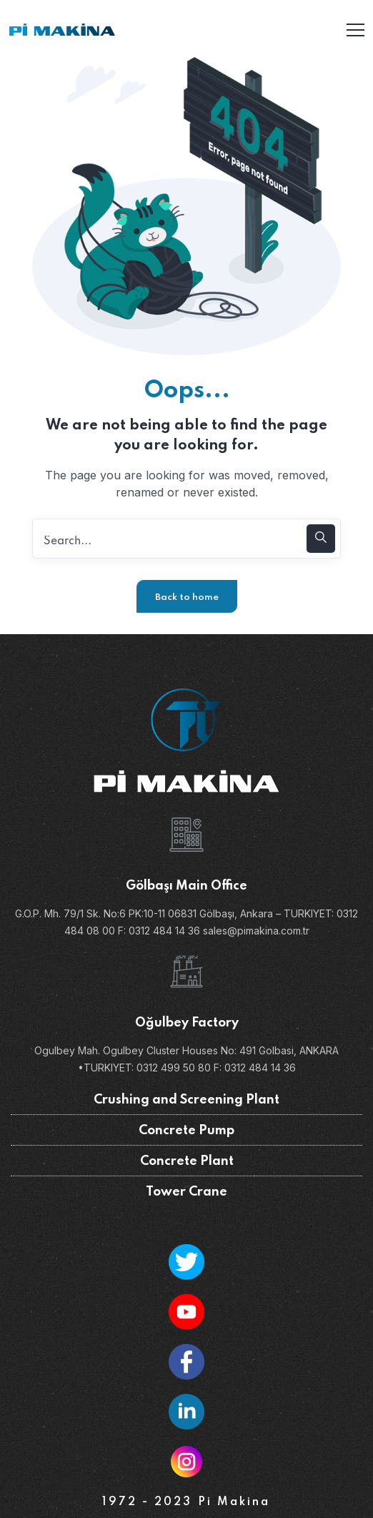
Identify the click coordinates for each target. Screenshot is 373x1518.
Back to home (187, 597)
